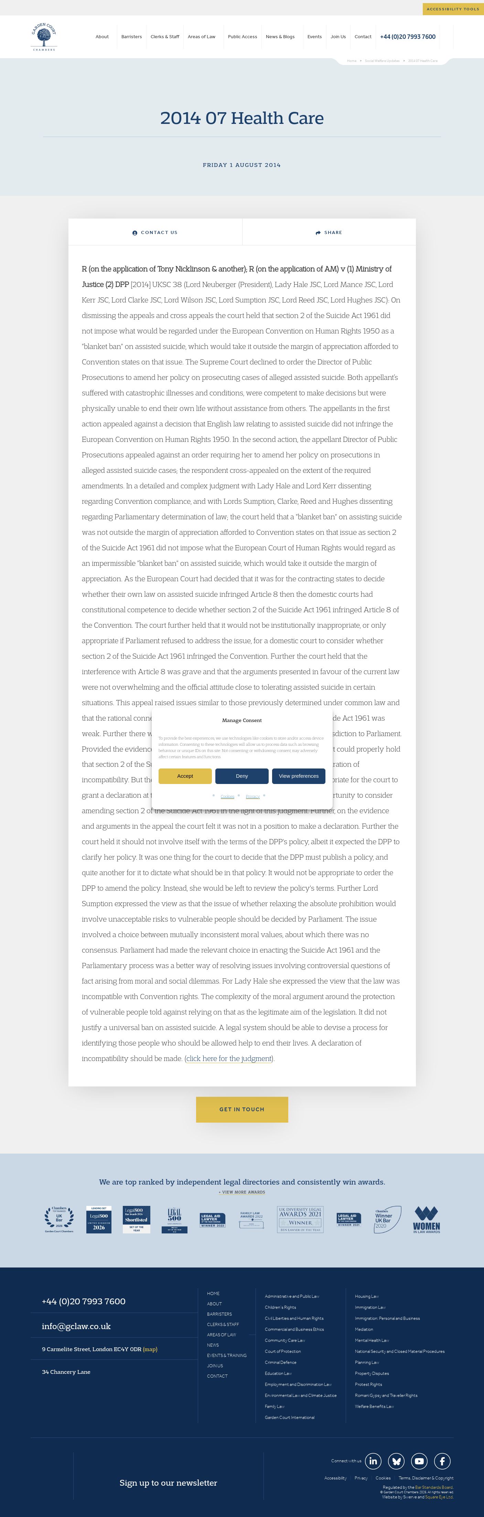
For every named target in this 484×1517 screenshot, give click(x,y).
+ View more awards (242, 1192)
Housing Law (367, 1296)
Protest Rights (368, 1384)
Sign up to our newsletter (168, 1482)
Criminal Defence (281, 1362)
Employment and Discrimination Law (298, 1384)
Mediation (364, 1329)
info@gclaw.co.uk (76, 1326)
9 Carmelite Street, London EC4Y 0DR (100, 1349)
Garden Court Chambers (44, 37)
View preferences (299, 776)
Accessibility (335, 1478)
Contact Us (155, 232)
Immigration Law (370, 1307)
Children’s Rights (280, 1307)
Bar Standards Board (434, 1487)
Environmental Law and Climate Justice (301, 1395)
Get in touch (242, 1109)
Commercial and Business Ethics (294, 1329)
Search (446, 37)
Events (315, 37)
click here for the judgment (228, 1058)
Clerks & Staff (165, 37)
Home (213, 1293)
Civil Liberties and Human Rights (294, 1318)
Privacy (253, 796)
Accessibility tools (453, 9)
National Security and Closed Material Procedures (400, 1351)
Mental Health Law (372, 1340)
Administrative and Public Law (292, 1296)
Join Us (338, 37)
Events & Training (227, 1355)
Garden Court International (289, 1417)
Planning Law (367, 1362)
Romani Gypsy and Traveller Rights (386, 1395)
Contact (363, 37)
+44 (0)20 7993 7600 (407, 37)
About (102, 37)
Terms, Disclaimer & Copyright (426, 1478)
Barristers (131, 37)
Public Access (242, 37)
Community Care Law (285, 1340)
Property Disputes (372, 1373)
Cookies (227, 796)
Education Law (278, 1373)
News (213, 1345)
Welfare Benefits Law (374, 1406)
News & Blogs (280, 37)
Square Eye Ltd (439, 1496)
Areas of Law (201, 37)
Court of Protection (283, 1351)
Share (329, 232)
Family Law (274, 1406)
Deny (242, 776)
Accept (185, 776)
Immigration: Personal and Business (387, 1318)
